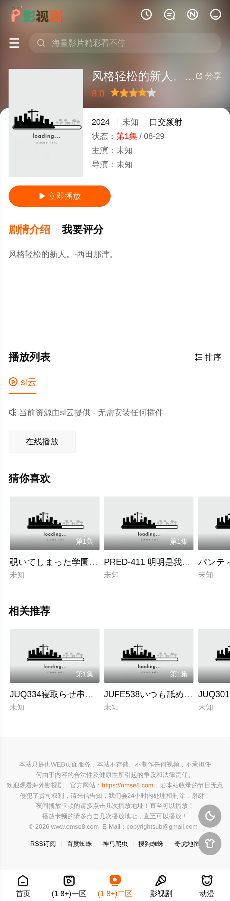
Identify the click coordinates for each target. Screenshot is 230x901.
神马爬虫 (115, 843)
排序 (208, 357)
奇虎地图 (187, 843)
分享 (208, 75)
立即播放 (60, 196)
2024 (101, 122)
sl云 (23, 382)
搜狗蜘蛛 (151, 843)
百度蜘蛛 (79, 843)
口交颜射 (165, 122)
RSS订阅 (43, 843)
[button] (35, 230)
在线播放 (42, 441)
